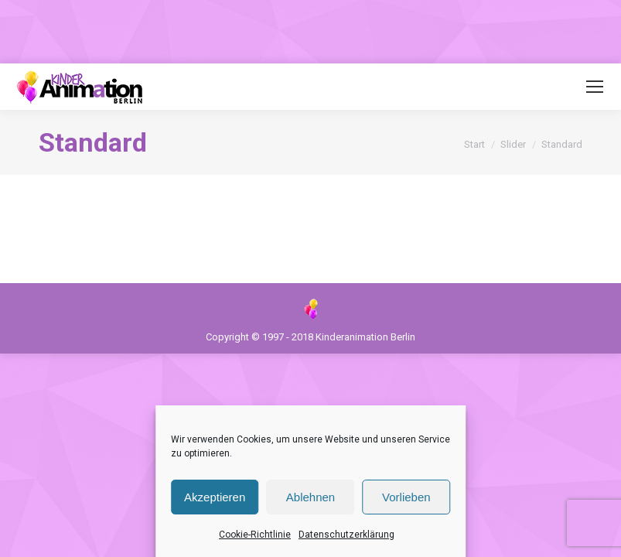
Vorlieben (406, 497)
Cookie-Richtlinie (255, 534)
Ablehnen (310, 497)
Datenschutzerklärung (346, 534)
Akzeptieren (214, 497)
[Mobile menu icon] (595, 86)
